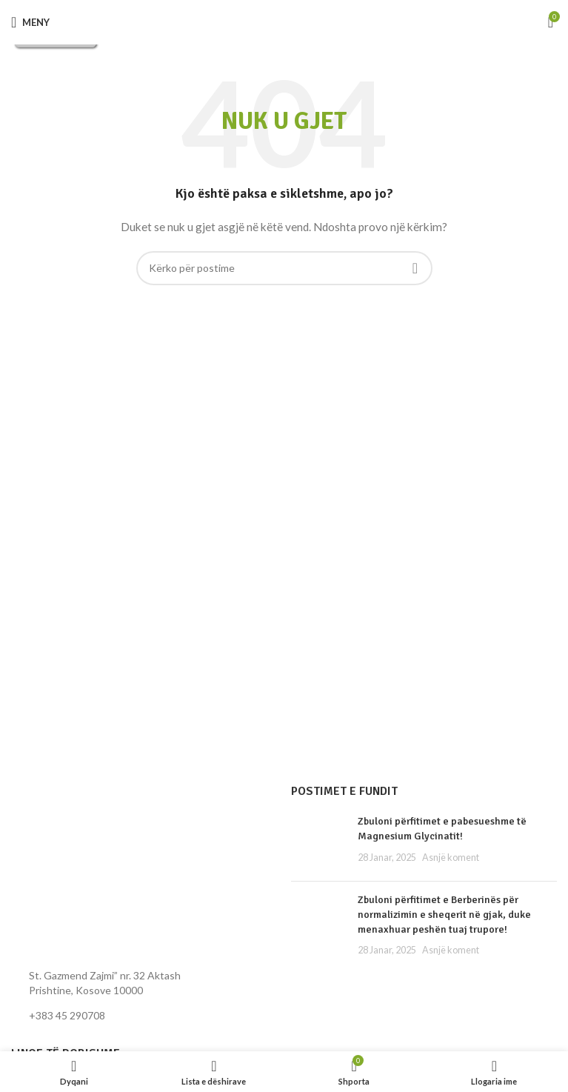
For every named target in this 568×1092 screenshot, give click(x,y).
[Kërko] (284, 268)
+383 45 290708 (67, 1015)
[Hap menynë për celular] (30, 22)
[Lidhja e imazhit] (92, 871)
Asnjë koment (450, 857)
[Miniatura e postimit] (319, 842)
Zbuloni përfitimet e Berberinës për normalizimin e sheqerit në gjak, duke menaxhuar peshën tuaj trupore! (444, 914)
